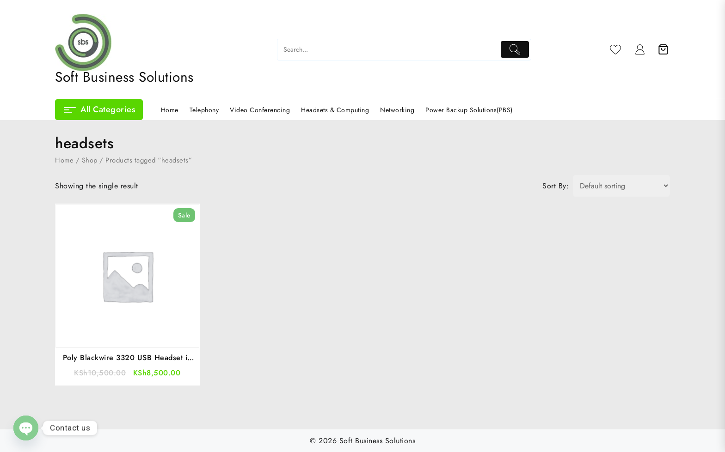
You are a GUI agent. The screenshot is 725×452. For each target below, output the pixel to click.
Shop (90, 160)
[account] (640, 49)
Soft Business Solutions (124, 77)
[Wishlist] (615, 49)
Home (64, 160)
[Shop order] (621, 186)
